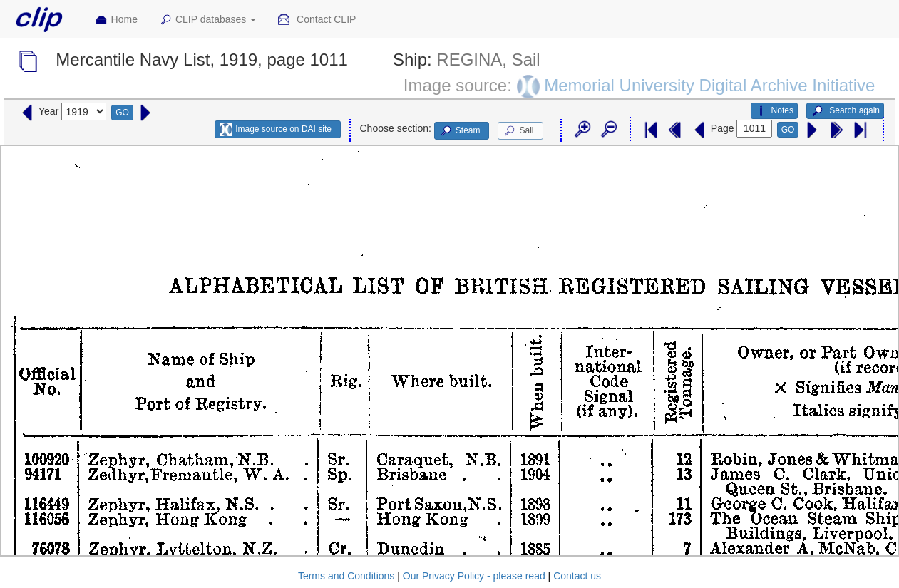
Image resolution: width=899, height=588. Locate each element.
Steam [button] (460, 131)
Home (116, 20)
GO (122, 113)
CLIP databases (207, 20)
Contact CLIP (316, 20)
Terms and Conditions (346, 576)
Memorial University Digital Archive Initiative (709, 84)
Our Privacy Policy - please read (474, 576)
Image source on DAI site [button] (276, 129)
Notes (774, 111)
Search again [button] (845, 111)
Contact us (577, 576)
